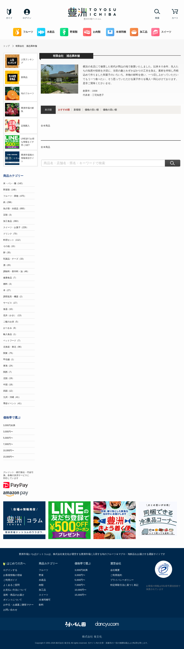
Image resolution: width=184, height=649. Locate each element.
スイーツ (161, 32)
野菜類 (68, 32)
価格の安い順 (92, 109)
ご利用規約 (116, 575)
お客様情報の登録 (12, 575)
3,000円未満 (9, 425)
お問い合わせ (10, 609)
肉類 (41, 585)
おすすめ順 (64, 109)
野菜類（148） (10, 189)
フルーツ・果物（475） (14, 196)
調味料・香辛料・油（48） (16, 271)
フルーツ (23, 32)
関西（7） (8, 372)
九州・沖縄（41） (12, 397)
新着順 (77, 109)
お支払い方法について (15, 589)
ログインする (10, 570)
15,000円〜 (8, 457)
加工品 (138, 32)
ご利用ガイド (10, 580)
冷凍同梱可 (44, 599)
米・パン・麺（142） (13, 183)
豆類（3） (8, 215)
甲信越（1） (9, 359)
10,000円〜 (8, 450)
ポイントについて (12, 599)
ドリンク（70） (11, 233)
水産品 (45, 32)
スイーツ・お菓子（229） (15, 227)
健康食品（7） (10, 277)
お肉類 (91, 32)
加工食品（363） (11, 221)
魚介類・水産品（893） (14, 208)
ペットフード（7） (12, 340)
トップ (6, 46)
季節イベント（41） (13, 403)
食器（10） (8, 309)
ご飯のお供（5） (11, 321)
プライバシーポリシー (122, 580)
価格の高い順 (110, 109)
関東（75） (8, 353)
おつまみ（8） (10, 328)
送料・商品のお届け (13, 594)
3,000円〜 (8, 431)
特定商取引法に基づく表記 (124, 585)
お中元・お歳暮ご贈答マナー (18, 604)
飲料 (41, 604)
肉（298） (8, 202)
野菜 (41, 575)
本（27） (7, 290)
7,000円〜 (8, 444)
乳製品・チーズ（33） (14, 259)
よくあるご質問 (11, 585)
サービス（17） (11, 303)
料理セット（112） (12, 240)
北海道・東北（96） (13, 347)
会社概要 (115, 570)
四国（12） (8, 391)
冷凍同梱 (116, 32)
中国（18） (8, 384)
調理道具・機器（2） (13, 296)
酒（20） (7, 265)
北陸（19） (8, 378)
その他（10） (9, 246)
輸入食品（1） (10, 334)
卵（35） (7, 252)
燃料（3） (8, 284)
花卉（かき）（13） (13, 315)
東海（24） (8, 365)
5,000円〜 (8, 438)
